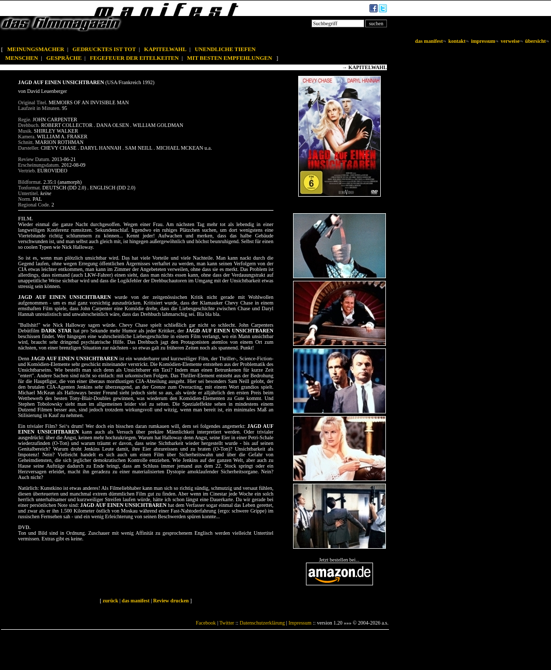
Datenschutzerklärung (262, 623)
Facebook (206, 623)
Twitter (226, 623)
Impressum (299, 623)
